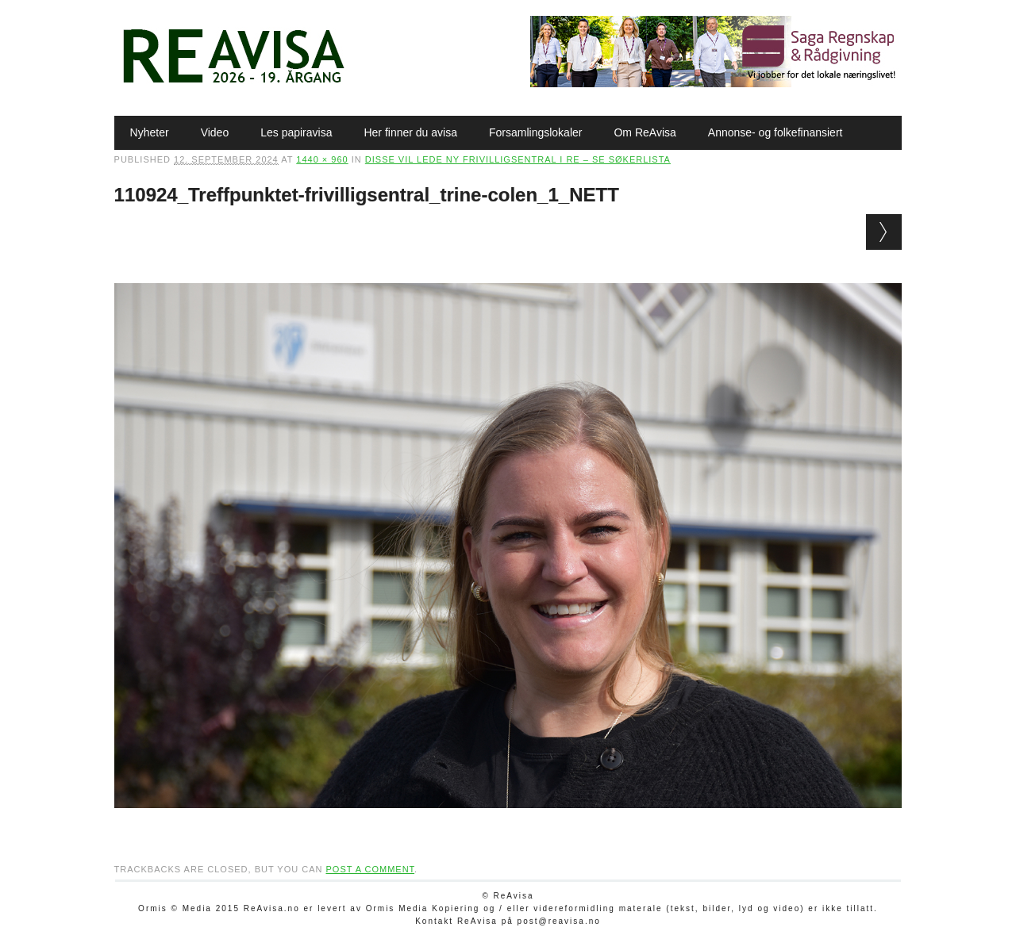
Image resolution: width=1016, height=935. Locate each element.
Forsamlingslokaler (535, 132)
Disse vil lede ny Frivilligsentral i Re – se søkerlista (518, 159)
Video (215, 132)
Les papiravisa (296, 132)
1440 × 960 (322, 159)
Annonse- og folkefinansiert (775, 132)
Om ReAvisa (644, 132)
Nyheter (149, 132)
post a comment (369, 869)
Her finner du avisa (410, 132)
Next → (884, 232)
